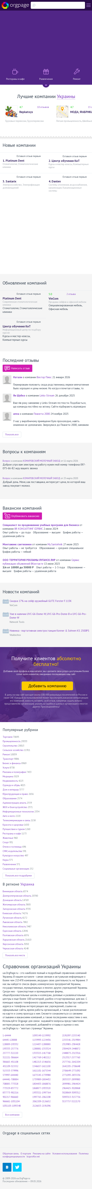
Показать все (12, 434)
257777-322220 (10, 1053)
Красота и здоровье (13, 824)
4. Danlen (55, 181)
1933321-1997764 (41, 1092)
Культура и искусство (13, 855)
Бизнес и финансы (12, 763)
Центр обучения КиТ (17, 326)
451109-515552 (10, 1066)
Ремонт (6, 754)
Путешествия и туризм (14, 829)
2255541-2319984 (71, 1039)
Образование (10, 798)
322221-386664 (10, 1057)
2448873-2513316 (71, 1053)
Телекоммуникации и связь (16, 820)
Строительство (10, 745)
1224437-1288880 (41, 1044)
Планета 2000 (42, 413)
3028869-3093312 (71, 1092)
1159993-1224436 (41, 1039)
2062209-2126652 (41, 1101)
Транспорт (8, 758)
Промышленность (12, 741)
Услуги (6, 767)
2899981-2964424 (71, 1083)
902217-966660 (10, 1097)
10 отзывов (43, 107)
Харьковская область (14, 939)
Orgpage (15, 5)
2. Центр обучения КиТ (64, 161)
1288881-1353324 (41, 1048)
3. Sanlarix (9, 181)
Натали (17, 377)
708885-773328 (10, 1083)
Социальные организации (16, 868)
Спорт (6, 842)
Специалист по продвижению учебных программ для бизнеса (41, 525)
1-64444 (7, 1035)
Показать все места (15, 955)
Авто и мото (9, 816)
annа (16, 413)
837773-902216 (10, 1092)
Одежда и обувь (11, 785)
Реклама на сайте (42, 1153)
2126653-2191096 (41, 1105)
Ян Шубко (19, 395)
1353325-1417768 (41, 1053)
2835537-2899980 (71, 1079)
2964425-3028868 (71, 1088)
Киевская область (12, 913)
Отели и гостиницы (12, 846)
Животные (8, 837)
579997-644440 (10, 1075)
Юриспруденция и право (15, 794)
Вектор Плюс (44, 377)
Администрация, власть (14, 802)
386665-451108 (10, 1061)
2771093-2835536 (71, 1075)
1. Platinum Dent (13, 161)
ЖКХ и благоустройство (15, 807)
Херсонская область (13, 944)
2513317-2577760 (71, 1057)
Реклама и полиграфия (14, 772)
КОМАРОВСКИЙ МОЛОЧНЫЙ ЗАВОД (41, 460)
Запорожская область (14, 908)
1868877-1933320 (41, 1088)
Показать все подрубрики (18, 875)
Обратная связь (11, 1153)
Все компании (12, 1114)
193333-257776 (10, 1048)
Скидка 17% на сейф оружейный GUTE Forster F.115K (41, 601)
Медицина (8, 776)
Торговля (7, 736)
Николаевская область (14, 926)
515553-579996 (10, 1070)
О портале (26, 1153)
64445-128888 (10, 1039)
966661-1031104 (11, 1101)
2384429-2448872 (71, 1048)
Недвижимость (10, 780)
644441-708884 (10, 1079)
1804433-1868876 (41, 1083)
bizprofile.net (33, 1156)
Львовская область (12, 922)
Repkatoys (26, 112)
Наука (6, 859)
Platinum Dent (12, 298)
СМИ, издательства (12, 851)
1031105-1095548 (12, 1105)
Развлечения (9, 864)
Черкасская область (13, 948)
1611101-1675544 (41, 1070)
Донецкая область (12, 900)
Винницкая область (12, 891)
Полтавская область (13, 935)
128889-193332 (10, 1044)
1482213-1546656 (41, 1061)
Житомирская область (14, 904)
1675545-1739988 (41, 1075)
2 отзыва (71, 294)
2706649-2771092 (71, 1070)
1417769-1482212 (41, 1057)
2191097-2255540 (71, 1035)
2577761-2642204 (71, 1061)
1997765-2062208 (41, 1097)
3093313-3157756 (71, 1097)
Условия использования (64, 1153)
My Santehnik (55, 544)
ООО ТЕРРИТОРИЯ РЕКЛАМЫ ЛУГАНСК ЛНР (29, 560)
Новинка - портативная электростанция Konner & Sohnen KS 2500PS (49, 630)
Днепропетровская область (17, 895)
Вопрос (6, 460)
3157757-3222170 (71, 1101)
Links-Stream (47, 395)
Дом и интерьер (11, 789)
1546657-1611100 (41, 1066)
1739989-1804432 (41, 1079)
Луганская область (12, 917)
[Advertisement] (46, 38)
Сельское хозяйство (13, 750)
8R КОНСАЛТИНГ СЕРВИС (28, 528)
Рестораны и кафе (12, 833)
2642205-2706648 (71, 1066)
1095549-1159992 (41, 1035)
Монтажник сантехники (17, 544)
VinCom (53, 299)
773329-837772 (10, 1088)
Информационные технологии (18, 811)
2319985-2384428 (71, 1044)
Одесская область (12, 930)
